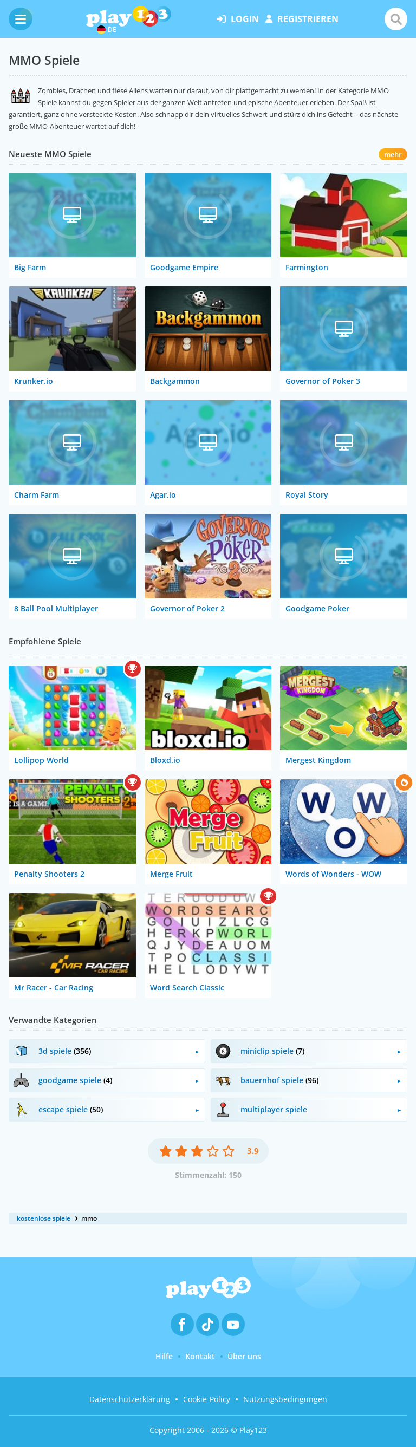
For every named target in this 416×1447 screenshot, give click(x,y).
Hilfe (164, 1356)
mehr (393, 154)
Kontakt (200, 1356)
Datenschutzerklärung (129, 1399)
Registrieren (302, 19)
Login (238, 19)
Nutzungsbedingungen (285, 1399)
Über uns (244, 1356)
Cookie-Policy (206, 1399)
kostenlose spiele (43, 1218)
